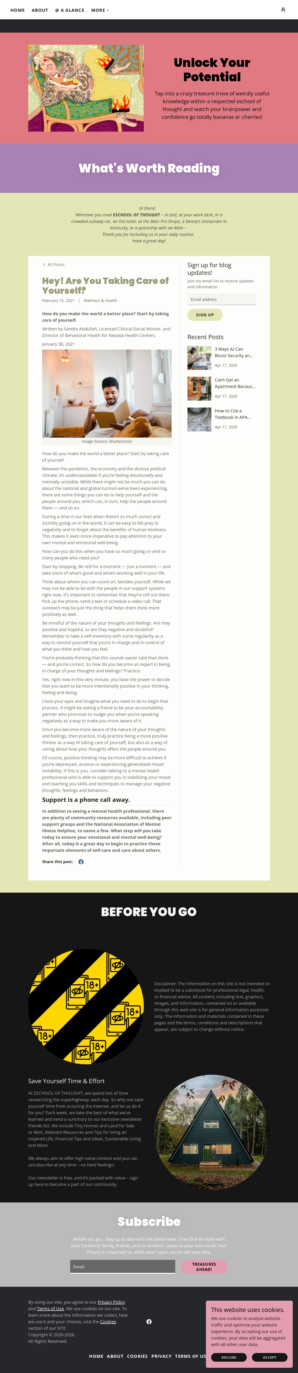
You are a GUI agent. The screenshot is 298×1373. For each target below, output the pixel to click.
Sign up (205, 314)
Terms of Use (50, 1309)
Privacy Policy (111, 1302)
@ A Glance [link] (69, 10)
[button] (100, 10)
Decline (229, 1357)
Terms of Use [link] (192, 1356)
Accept (269, 1357)
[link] (53, 264)
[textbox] (221, 299)
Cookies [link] (137, 1356)
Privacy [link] (161, 1356)
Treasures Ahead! (204, 1267)
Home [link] (17, 10)
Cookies (108, 1322)
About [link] (40, 10)
